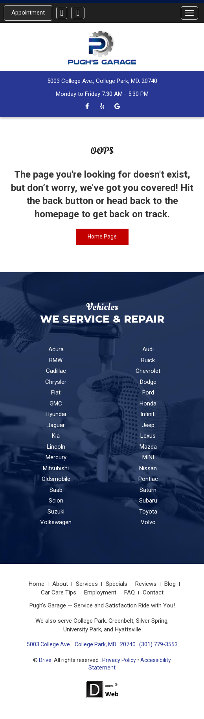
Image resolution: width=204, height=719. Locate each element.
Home (36, 583)
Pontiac (148, 478)
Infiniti (148, 414)
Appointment (28, 12)
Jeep (148, 425)
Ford (148, 392)
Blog (170, 583)
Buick (148, 360)
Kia (56, 435)
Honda (148, 403)
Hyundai (56, 414)
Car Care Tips (58, 592)
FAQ (129, 592)
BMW (55, 360)
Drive (45, 660)
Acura (56, 349)
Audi (148, 349)
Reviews (145, 583)
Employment (100, 592)
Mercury (56, 457)
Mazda (148, 446)
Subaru (148, 500)
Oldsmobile (56, 478)
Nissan (148, 468)
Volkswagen (56, 522)
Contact (153, 592)
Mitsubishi (56, 468)
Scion (56, 500)
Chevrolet (148, 370)
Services (87, 583)
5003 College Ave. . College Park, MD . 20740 (81, 644)
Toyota (148, 511)
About (60, 583)
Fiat (56, 392)
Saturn (148, 489)
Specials (116, 583)
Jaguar (56, 425)
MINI (148, 457)
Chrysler (55, 381)
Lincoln (56, 446)
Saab (56, 489)
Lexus (148, 435)
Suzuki (56, 511)
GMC (56, 403)
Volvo (148, 522)
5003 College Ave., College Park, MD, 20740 (102, 80)
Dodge (148, 381)
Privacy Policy (119, 660)
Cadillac (56, 370)
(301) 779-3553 (158, 644)
